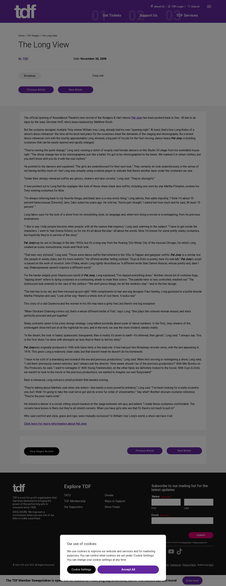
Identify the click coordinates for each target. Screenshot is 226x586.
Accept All (128, 569)
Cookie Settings (81, 569)
